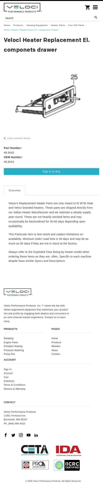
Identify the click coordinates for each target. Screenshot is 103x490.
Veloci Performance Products (23, 7)
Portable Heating (13, 346)
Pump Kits (9, 354)
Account (8, 373)
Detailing (9, 338)
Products (56, 342)
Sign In (8, 369)
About (55, 350)
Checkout (9, 381)
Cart (6, 377)
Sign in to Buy (51, 171)
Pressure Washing (14, 350)
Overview (15, 190)
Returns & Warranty (15, 389)
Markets (56, 346)
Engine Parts (11, 342)
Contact (56, 354)
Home (55, 338)
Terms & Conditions (14, 385)
